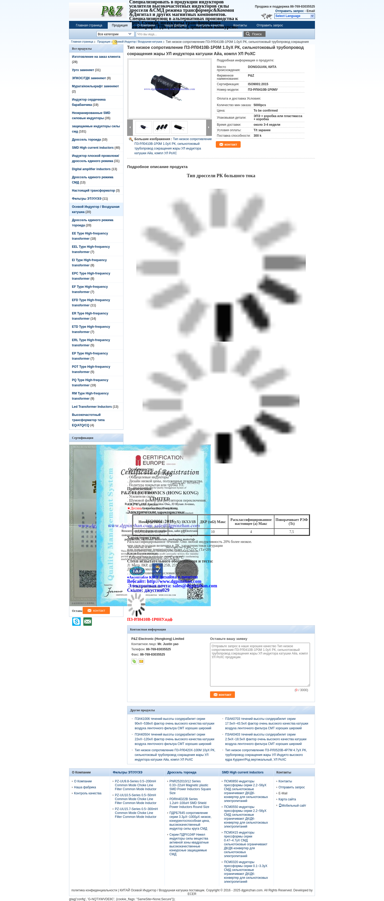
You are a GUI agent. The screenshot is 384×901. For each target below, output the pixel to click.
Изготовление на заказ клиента (96, 57)
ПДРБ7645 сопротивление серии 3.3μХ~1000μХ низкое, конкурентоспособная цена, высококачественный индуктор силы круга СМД (191, 820)
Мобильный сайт (292, 805)
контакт (230, 144)
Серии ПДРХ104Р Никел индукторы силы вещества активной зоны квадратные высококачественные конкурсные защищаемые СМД (189, 844)
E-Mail (283, 793)
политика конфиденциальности (94, 890)
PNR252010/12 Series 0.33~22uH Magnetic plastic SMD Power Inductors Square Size (190, 787)
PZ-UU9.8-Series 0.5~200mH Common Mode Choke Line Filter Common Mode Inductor (135, 785)
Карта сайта (287, 799)
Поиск (257, 34)
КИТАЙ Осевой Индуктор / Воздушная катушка (154, 890)
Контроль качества (210, 25)
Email (311, 11)
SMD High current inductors (93, 148)
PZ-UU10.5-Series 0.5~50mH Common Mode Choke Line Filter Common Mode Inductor (135, 799)
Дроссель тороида (86, 139)
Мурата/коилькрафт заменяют (95, 86)
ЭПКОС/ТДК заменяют (89, 78)
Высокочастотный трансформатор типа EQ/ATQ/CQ (88, 420)
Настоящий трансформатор (93, 190)
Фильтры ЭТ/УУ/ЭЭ (86, 198)
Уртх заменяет (83, 70)
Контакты (240, 25)
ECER (192, 894)
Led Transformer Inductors (92, 407)
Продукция (120, 25)
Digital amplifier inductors (91, 169)
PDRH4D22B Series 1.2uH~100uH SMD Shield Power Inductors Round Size (189, 803)
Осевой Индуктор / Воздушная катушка (138, 41)
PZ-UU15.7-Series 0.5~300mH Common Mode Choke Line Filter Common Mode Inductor (136, 813)
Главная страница (89, 25)
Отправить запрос (290, 11)
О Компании (146, 25)
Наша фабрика (176, 25)
